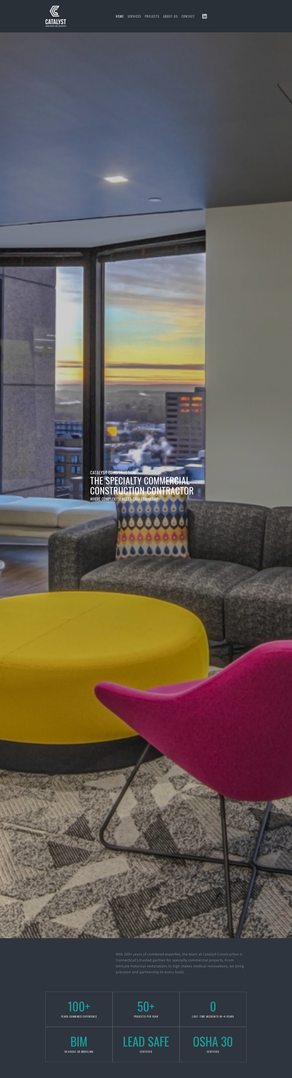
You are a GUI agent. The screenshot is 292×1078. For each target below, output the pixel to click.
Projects (152, 16)
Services (134, 16)
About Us (170, 16)
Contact (188, 16)
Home (120, 16)
